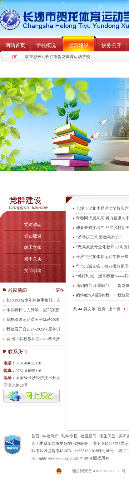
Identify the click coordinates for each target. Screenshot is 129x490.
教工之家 (33, 247)
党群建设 (79, 45)
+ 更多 (58, 290)
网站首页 (15, 45)
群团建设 (33, 236)
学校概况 (46, 45)
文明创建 (33, 270)
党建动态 (33, 224)
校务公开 (112, 45)
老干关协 (33, 259)
